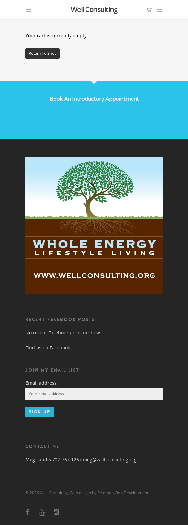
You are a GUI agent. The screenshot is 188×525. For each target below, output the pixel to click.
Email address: (41, 383)
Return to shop (42, 53)
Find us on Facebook (47, 348)
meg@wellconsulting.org (110, 459)
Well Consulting (94, 9)
